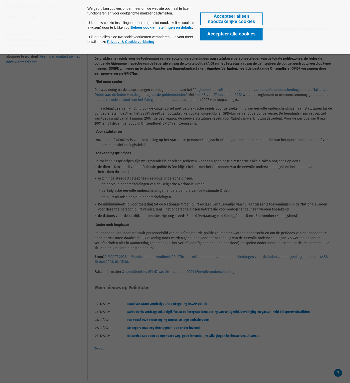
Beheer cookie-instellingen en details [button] (161, 27)
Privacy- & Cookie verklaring (130, 42)
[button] (231, 18)
